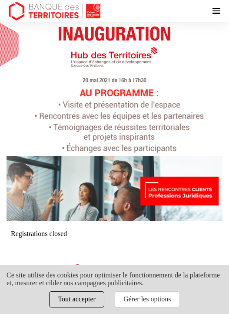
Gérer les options (147, 299)
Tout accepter (76, 299)
